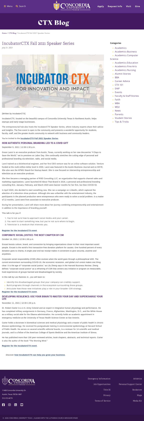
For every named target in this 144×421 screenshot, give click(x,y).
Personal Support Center (130, 384)
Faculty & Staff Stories (127, 95)
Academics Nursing (125, 70)
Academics (120, 47)
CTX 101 (119, 84)
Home (4, 33)
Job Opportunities (102, 384)
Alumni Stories (123, 73)
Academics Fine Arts (126, 66)
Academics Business (126, 51)
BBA (117, 77)
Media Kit (137, 401)
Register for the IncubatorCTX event (19, 230)
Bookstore (137, 390)
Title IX (107, 390)
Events (118, 92)
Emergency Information (99, 379)
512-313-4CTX (7, 398)
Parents (119, 114)
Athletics (137, 379)
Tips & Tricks (122, 121)
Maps (139, 395)
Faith (117, 99)
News (118, 110)
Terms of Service (102, 401)
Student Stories (123, 118)
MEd (117, 107)
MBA (117, 103)
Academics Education (126, 62)
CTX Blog (12, 33)
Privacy (107, 395)
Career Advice (122, 81)
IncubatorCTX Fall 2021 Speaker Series (39, 138)
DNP (117, 88)
